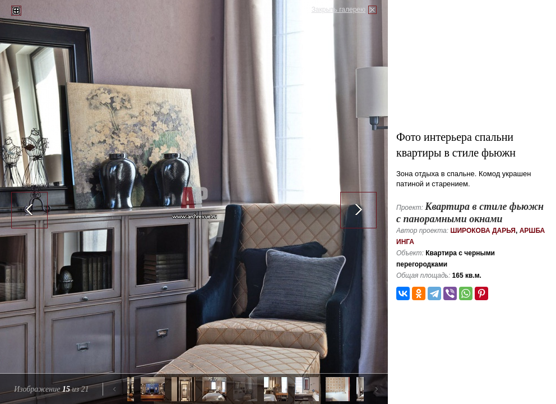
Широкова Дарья (483, 231)
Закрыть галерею (338, 9)
